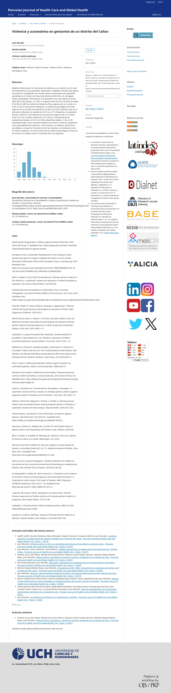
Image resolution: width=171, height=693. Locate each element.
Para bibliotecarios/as (135, 60)
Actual (11, 14)
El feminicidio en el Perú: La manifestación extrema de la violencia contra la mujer (67, 544)
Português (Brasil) (135, 94)
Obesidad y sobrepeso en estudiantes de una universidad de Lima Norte (82, 562)
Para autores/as (133, 56)
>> (19, 604)
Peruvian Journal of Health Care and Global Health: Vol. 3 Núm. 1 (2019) (49, 576)
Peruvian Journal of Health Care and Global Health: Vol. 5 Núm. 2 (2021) (68, 558)
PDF (91, 50)
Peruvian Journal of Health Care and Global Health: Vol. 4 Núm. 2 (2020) (71, 570)
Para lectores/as (133, 52)
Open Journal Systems (137, 71)
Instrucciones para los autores (58, 14)
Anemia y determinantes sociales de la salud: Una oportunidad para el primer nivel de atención (73, 573)
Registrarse (150, 2)
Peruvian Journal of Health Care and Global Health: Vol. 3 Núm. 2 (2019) (65, 545)
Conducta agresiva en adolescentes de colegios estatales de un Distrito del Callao (67, 537)
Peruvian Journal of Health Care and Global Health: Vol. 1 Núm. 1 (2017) (56, 552)
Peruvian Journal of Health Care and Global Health (48, 10)
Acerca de (34, 14)
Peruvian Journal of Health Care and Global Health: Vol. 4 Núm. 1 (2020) (49, 565)
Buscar (157, 14)
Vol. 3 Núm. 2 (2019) (38, 23)
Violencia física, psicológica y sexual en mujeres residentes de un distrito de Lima (73, 557)
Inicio (14, 23)
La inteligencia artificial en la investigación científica (54, 597)
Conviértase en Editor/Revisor (90, 14)
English (130, 86)
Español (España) (134, 90)
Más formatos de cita (95, 96)
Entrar (160, 2)
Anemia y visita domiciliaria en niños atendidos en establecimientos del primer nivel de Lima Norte (67, 580)
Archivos (22, 14)
